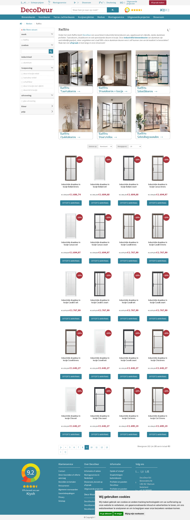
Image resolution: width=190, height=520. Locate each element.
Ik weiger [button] (118, 514)
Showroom (158, 17)
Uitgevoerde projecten (138, 17)
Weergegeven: (122, 146)
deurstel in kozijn (30, 90)
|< (61, 447)
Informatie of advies (92, 471)
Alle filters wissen (29, 29)
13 (107, 447)
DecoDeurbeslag (91, 501)
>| (65, 452)
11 (97, 447)
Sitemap (61, 501)
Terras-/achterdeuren (64, 17)
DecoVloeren (89, 505)
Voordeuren (44, 17)
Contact (61, 471)
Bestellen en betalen (67, 482)
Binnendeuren (28, 17)
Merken (101, 17)
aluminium (27, 62)
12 (102, 447)
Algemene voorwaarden (68, 489)
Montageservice (116, 17)
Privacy (61, 497)
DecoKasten (89, 509)
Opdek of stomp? (117, 471)
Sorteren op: (93, 146)
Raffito (26, 40)
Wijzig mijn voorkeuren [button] (134, 514)
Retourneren (63, 485)
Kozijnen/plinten (86, 17)
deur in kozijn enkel (31, 73)
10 (91, 447)
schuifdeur (27, 82)
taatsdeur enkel (29, 77)
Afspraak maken (157, 2)
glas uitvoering (29, 101)
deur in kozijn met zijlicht (33, 86)
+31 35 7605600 (146, 490)
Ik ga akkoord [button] (105, 514)
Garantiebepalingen (66, 493)
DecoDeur (86, 35)
